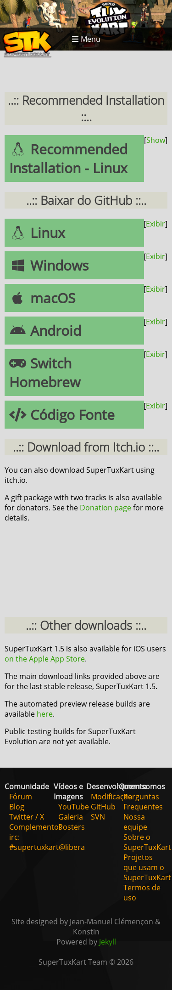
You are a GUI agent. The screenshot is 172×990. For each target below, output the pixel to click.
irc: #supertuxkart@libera (47, 842)
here (45, 714)
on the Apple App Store (45, 659)
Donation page (105, 508)
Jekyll (107, 942)
